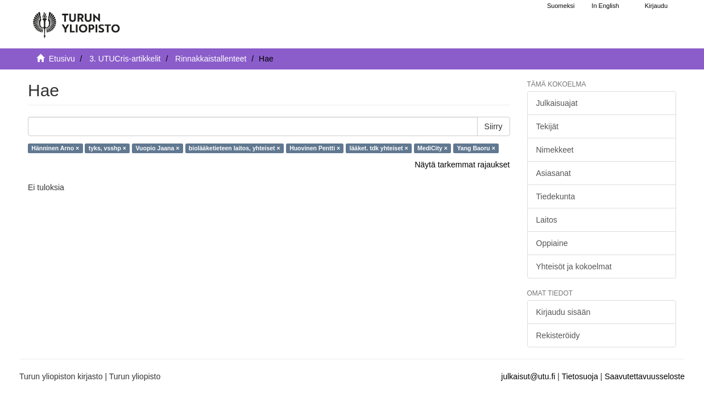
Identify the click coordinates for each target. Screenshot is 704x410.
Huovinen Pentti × (314, 148)
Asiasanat (553, 173)
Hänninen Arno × (55, 148)
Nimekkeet (555, 149)
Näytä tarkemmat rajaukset (462, 164)
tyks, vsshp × (107, 148)
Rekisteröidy (558, 335)
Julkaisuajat (557, 103)
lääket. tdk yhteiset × (379, 148)
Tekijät (547, 126)
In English (605, 5)
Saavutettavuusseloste (644, 376)
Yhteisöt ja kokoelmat (574, 266)
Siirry (493, 126)
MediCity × (432, 148)
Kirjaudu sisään (563, 312)
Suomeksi (560, 5)
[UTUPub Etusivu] (76, 20)
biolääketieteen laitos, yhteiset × (234, 148)
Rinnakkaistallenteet (210, 58)
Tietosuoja (580, 376)
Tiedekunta (555, 196)
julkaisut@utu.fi (528, 376)
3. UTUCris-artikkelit (124, 58)
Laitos (546, 219)
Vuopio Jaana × (157, 148)
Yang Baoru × (476, 148)
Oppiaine (552, 243)
